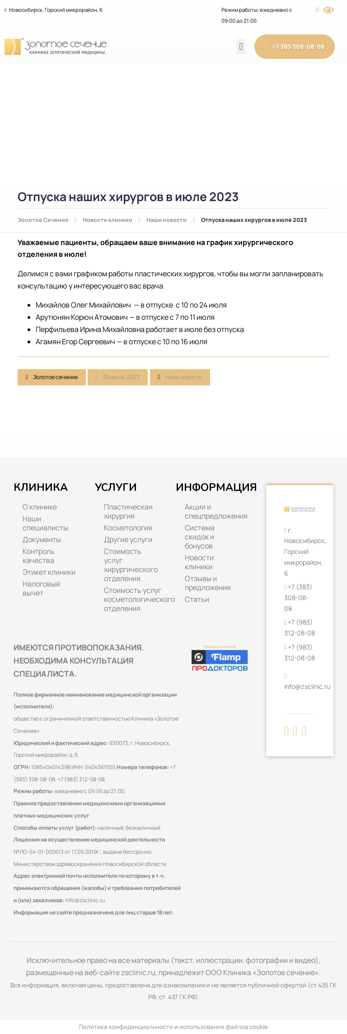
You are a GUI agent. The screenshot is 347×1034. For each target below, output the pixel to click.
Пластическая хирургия (128, 511)
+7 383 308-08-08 (294, 47)
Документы (42, 539)
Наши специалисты (45, 523)
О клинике (40, 507)
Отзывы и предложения (208, 582)
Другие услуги (128, 539)
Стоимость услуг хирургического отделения (131, 564)
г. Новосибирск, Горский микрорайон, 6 (54, 9)
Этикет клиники (49, 572)
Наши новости (183, 377)
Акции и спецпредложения (216, 511)
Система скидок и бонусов (200, 537)
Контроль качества (39, 555)
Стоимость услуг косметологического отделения (135, 599)
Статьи (197, 599)
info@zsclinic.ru (85, 900)
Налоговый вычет (41, 588)
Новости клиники (199, 562)
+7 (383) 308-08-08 (298, 597)
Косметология (128, 528)
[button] (241, 46)
